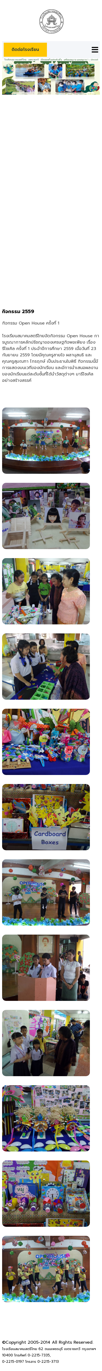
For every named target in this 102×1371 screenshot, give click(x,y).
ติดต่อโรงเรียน (25, 49)
